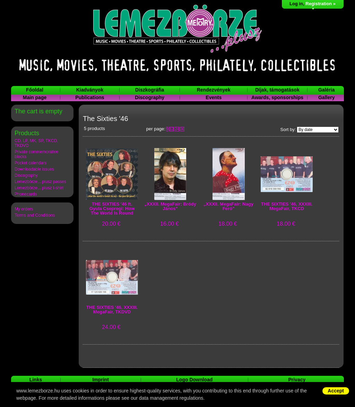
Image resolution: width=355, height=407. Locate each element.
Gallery (326, 97)
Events (214, 97)
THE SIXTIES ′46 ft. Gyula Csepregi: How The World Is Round (112, 209)
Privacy (296, 379)
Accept (336, 390)
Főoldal (34, 90)
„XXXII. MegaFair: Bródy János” (170, 206)
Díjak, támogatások (277, 90)
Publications (89, 97)
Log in (296, 3)
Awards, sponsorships (277, 97)
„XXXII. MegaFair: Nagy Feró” (228, 206)
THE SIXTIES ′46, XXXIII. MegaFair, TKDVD (112, 309)
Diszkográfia (149, 90)
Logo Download (194, 379)
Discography (149, 97)
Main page (34, 97)
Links (35, 379)
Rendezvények (214, 90)
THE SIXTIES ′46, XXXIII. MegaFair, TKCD (286, 206)
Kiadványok (90, 90)
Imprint (100, 379)
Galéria (326, 90)
